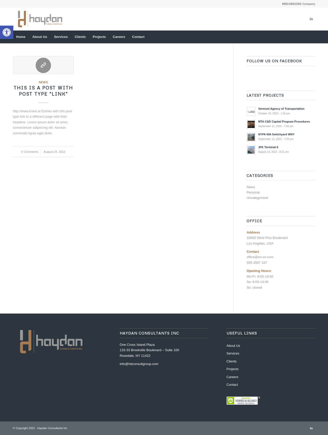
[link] (6, 32)
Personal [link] (253, 192)
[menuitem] (297, 4)
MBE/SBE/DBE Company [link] (298, 3)
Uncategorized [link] (257, 198)
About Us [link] (233, 346)
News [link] (43, 82)
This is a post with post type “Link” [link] (43, 91)
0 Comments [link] (29, 151)
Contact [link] (232, 385)
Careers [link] (232, 377)
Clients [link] (232, 361)
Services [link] (233, 353)
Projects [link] (233, 369)
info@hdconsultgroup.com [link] (139, 364)
